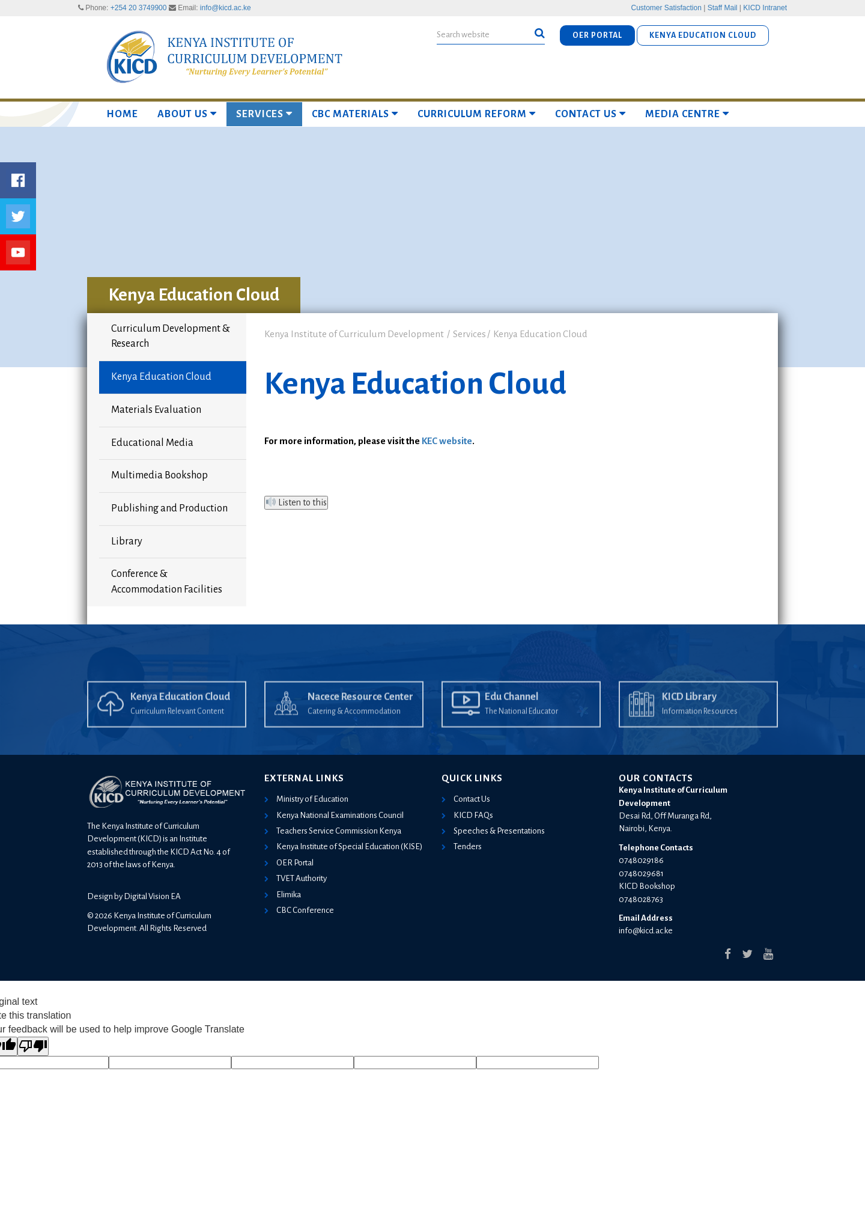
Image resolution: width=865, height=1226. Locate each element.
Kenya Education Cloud (161, 376)
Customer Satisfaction (666, 8)
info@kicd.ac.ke (225, 8)
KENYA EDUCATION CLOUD (702, 35)
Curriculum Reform (476, 114)
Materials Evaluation (156, 409)
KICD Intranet (765, 8)
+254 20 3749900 (139, 8)
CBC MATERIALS (355, 114)
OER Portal (295, 862)
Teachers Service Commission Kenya (338, 830)
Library (126, 541)
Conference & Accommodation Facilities (166, 582)
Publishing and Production (169, 508)
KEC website (447, 441)
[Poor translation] (33, 1046)
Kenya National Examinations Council (340, 815)
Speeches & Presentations (499, 830)
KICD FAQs (473, 815)
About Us (187, 114)
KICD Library (689, 716)
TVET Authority (301, 878)
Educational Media (152, 443)
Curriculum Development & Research (170, 336)
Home (122, 114)
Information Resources (700, 731)
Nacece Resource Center (360, 716)
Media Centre (687, 114)
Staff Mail (723, 8)
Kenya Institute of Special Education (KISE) (349, 846)
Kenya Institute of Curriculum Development (354, 334)
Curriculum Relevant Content (177, 731)
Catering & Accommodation (354, 731)
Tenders (468, 846)
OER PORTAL (597, 35)
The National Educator (521, 731)
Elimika (288, 894)
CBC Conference (305, 910)
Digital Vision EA (152, 896)
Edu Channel (511, 716)
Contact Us (590, 114)
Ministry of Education (312, 799)
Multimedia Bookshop (159, 475)
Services (264, 114)
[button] (540, 33)
